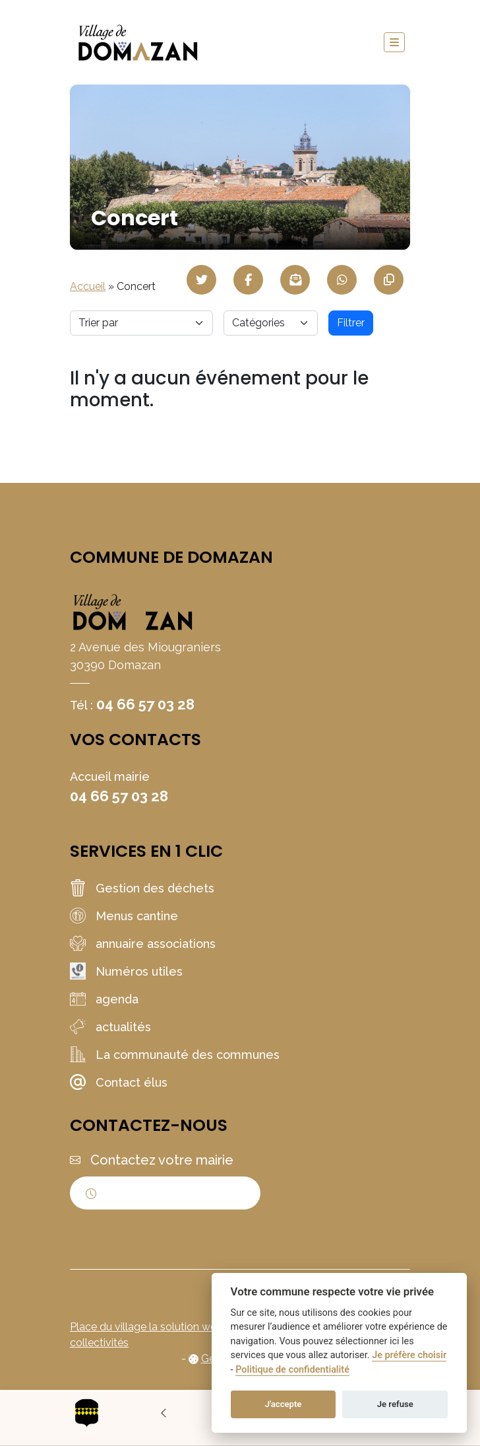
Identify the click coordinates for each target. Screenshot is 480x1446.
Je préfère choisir (409, 1355)
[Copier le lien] (389, 280)
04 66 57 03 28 (145, 704)
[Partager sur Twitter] (201, 280)
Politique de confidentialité (292, 1369)
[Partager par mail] (295, 280)
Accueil (87, 286)
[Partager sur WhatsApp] (342, 280)
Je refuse (395, 1404)
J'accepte (283, 1404)
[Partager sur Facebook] (248, 280)
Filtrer (351, 322)
